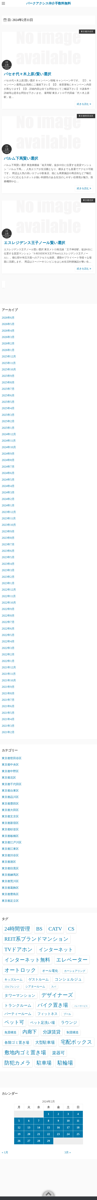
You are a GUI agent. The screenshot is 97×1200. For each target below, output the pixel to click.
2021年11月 (9, 673)
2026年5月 (8, 324)
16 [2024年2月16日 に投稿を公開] (58, 1127)
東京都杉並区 (10, 829)
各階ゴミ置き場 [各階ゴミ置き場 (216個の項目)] (16, 1042)
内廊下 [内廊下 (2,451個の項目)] (29, 1031)
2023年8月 (8, 537)
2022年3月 (8, 647)
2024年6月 (8, 473)
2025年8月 (8, 382)
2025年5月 (8, 401)
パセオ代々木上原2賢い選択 (27, 74)
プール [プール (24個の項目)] (67, 1014)
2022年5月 (8, 634)
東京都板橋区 (10, 835)
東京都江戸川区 (12, 842)
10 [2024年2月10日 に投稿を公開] (68, 1120)
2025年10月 (9, 369)
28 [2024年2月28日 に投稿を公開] (38, 1140)
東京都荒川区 (10, 881)
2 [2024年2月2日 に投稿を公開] (58, 1113)
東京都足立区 (10, 900)
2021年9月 (8, 686)
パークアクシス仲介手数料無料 (48, 3)
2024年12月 (9, 434)
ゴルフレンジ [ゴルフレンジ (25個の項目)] (11, 986)
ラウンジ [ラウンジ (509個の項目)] (69, 1022)
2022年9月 (8, 609)
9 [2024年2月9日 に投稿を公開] (58, 1120)
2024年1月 (8, 505)
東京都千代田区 (12, 784)
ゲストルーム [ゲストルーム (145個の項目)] (38, 979)
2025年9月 (8, 375)
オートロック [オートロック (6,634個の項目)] (20, 970)
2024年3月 (8, 492)
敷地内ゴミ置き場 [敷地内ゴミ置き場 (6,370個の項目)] (25, 1052)
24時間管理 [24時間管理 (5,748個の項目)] (17, 929)
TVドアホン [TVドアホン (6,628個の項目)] (18, 949)
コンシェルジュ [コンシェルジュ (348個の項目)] (68, 979)
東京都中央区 (10, 764)
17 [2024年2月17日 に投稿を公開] (68, 1127)
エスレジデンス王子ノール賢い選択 (34, 243)
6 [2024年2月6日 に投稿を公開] (29, 1120)
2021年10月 (9, 680)
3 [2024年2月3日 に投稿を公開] (68, 1113)
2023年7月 (8, 544)
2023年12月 (9, 511)
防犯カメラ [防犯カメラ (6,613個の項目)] (17, 1063)
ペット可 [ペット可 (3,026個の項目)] (14, 1022)
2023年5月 (8, 557)
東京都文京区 (10, 816)
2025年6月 (8, 395)
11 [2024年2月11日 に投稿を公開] (78, 1120)
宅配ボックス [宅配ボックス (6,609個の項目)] (76, 1042)
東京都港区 (9, 861)
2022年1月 (8, 660)
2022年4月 (8, 641)
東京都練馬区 (10, 874)
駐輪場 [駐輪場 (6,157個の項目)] (65, 1063)
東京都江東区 (10, 848)
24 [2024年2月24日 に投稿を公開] (68, 1134)
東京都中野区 (10, 771)
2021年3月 (8, 725)
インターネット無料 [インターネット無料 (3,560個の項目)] (27, 960)
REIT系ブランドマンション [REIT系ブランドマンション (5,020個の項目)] (36, 939)
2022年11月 (9, 596)
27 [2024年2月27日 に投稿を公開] (28, 1140)
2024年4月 (8, 486)
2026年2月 (8, 343)
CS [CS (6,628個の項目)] (71, 929)
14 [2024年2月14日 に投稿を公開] (38, 1127)
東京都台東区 (10, 790)
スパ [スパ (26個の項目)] (53, 986)
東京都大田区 (10, 809)
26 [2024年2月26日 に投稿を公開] (19, 1140)
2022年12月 (9, 589)
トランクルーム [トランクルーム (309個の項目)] (18, 1005)
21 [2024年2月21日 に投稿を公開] (38, 1134)
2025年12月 (9, 356)
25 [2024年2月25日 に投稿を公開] (78, 1134)
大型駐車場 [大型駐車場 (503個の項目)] (45, 1042)
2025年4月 (8, 408)
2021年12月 (9, 667)
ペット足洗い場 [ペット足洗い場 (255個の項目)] (42, 1023)
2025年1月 (8, 427)
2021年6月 (8, 706)
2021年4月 (8, 719)
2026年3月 (8, 337)
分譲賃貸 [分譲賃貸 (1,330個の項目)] (52, 1031)
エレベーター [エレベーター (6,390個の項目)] (72, 960)
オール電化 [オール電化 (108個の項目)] (50, 971)
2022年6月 (8, 628)
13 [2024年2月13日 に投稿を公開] (28, 1127)
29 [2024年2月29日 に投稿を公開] (48, 1140)
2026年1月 (8, 350)
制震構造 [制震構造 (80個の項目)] (73, 1032)
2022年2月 (8, 654)
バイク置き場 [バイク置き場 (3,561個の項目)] (53, 1005)
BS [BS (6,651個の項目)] (39, 929)
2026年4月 (8, 330)
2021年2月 (8, 732)
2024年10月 (9, 447)
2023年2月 (8, 576)
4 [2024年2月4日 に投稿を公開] (78, 1113)
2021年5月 (8, 712)
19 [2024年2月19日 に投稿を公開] (19, 1134)
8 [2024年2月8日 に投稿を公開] (48, 1120)
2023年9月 (8, 531)
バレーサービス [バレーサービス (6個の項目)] (81, 1006)
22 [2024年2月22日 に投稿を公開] (48, 1134)
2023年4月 (8, 563)
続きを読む (84, 104)
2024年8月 (8, 460)
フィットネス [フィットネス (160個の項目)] (47, 1014)
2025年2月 (8, 421)
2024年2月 (8, 499)
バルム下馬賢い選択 (21, 158)
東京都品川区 (10, 796)
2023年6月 (8, 550)
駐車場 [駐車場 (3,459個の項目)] (44, 1063)
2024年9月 (8, 453)
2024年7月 (8, 466)
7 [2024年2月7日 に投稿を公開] (38, 1120)
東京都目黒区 (10, 868)
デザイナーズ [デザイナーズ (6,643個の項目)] (57, 995)
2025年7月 (8, 388)
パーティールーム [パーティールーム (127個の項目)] (17, 1014)
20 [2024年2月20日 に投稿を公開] (28, 1134)
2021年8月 (8, 693)
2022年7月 (8, 621)
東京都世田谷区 (86, 116)
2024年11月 (9, 440)
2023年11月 (9, 518)
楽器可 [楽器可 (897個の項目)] (58, 1052)
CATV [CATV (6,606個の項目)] (55, 929)
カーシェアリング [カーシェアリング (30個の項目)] (74, 971)
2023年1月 (8, 583)
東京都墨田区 (10, 803)
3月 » (67, 1152)
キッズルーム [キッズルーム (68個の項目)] (13, 979)
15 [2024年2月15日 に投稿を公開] (48, 1127)
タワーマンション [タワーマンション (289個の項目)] (19, 995)
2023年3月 (8, 570)
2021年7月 (8, 699)
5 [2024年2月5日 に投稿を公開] (19, 1120)
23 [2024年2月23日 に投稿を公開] (58, 1134)
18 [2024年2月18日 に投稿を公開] (78, 1127)
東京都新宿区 (10, 822)
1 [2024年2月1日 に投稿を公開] (48, 1113)
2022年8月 (8, 615)
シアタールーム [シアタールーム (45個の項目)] (35, 986)
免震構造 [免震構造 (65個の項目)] (10, 1032)
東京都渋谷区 (87, 31)
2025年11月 (9, 363)
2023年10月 (9, 524)
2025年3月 (8, 414)
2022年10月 (9, 602)
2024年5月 (8, 479)
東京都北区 (88, 200)
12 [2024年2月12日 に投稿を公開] (19, 1127)
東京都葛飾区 (10, 887)
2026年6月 (8, 317)
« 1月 (5, 1152)
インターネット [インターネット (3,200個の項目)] (56, 949)
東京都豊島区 (10, 894)
